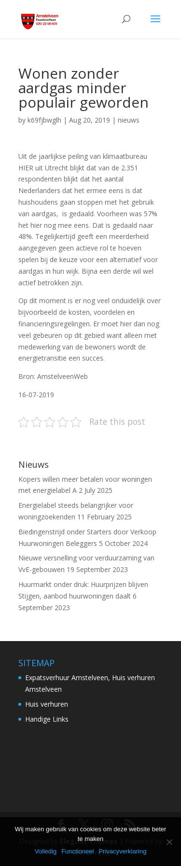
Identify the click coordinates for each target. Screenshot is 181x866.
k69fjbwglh (44, 120)
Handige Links (47, 719)
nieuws (128, 120)
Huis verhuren (46, 704)
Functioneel (77, 851)
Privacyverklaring (122, 851)
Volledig (46, 851)
